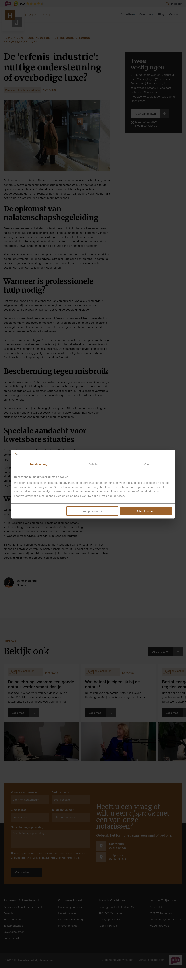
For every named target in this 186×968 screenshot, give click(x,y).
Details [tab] (93, 464)
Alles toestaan (146, 511)
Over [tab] (147, 464)
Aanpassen (92, 511)
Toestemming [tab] (38, 464)
